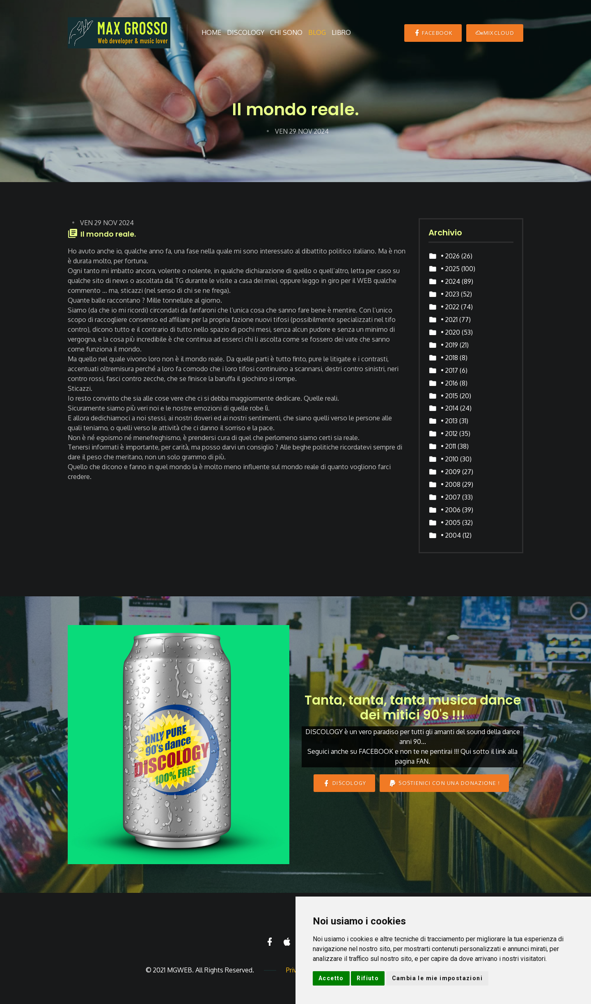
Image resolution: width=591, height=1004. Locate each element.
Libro (341, 32)
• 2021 (449, 319)
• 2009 (450, 472)
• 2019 (449, 345)
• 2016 (449, 383)
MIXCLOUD (494, 32)
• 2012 (449, 433)
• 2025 (450, 269)
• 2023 (450, 294)
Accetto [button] (331, 978)
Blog (317, 32)
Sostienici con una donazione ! (444, 783)
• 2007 (450, 497)
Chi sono (286, 32)
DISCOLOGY (345, 783)
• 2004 (451, 535)
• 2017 (449, 370)
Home (211, 32)
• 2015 (449, 396)
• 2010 (449, 459)
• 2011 (448, 446)
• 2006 (450, 510)
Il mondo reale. (108, 234)
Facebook (432, 32)
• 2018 (449, 358)
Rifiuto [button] (368, 978)
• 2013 (449, 421)
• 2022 (450, 307)
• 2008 (450, 484)
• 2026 (450, 256)
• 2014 (449, 408)
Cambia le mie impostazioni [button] (437, 978)
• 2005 (450, 522)
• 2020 (450, 332)
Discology (245, 32)
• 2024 (450, 281)
